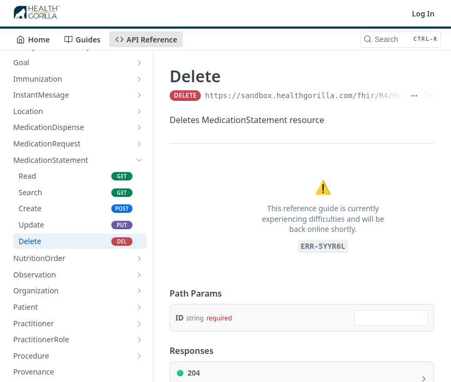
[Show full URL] (414, 95)
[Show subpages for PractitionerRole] (139, 339)
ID (179, 317)
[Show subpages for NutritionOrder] (139, 258)
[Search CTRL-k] (400, 39)
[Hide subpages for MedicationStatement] (139, 160)
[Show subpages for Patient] (139, 307)
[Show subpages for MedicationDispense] (139, 127)
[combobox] (391, 318)
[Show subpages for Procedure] (139, 356)
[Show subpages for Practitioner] (139, 323)
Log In (423, 13)
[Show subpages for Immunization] (139, 79)
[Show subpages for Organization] (139, 290)
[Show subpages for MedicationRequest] (139, 144)
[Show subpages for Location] (139, 111)
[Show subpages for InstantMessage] (139, 95)
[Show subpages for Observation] (139, 275)
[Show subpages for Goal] (139, 62)
